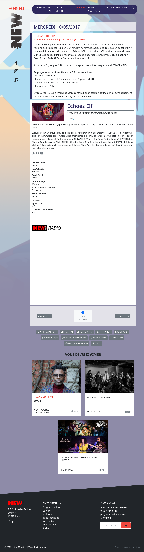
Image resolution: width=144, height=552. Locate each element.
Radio (125, 7)
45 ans (49, 9)
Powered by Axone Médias (127, 547)
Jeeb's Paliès (103, 332)
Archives (79, 7)
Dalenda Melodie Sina (76, 343)
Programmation (51, 507)
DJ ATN (96, 343)
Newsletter (112, 7)
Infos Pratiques (51, 517)
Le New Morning (61, 9)
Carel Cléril (121, 332)
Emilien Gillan (84, 332)
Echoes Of (67, 332)
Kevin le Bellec (98, 337)
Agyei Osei (117, 337)
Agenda (40, 7)
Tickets (74, 411)
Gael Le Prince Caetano (74, 337)
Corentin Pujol (50, 337)
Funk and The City (47, 332)
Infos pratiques (93, 9)
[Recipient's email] (111, 525)
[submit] (126, 525)
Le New (47, 510)
